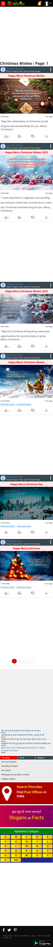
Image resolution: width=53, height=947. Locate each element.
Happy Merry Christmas (26, 548)
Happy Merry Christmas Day (26, 484)
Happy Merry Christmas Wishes (26, 75)
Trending (6, 758)
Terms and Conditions (22, 936)
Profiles (39, 936)
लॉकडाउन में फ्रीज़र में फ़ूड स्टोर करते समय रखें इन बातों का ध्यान (23, 739)
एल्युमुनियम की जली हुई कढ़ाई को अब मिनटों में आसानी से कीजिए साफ (26, 743)
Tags (33, 936)
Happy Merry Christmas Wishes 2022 (26, 152)
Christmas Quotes (8, 404)
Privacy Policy (8, 936)
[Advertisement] (26, 33)
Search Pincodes (29, 787)
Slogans (40, 758)
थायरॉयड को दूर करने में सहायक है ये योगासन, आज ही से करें (22, 735)
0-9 (16, 859)
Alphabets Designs (26, 831)
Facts (22, 758)
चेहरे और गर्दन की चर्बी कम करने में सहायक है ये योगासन (21, 730)
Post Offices (33, 792)
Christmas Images (24, 404)
